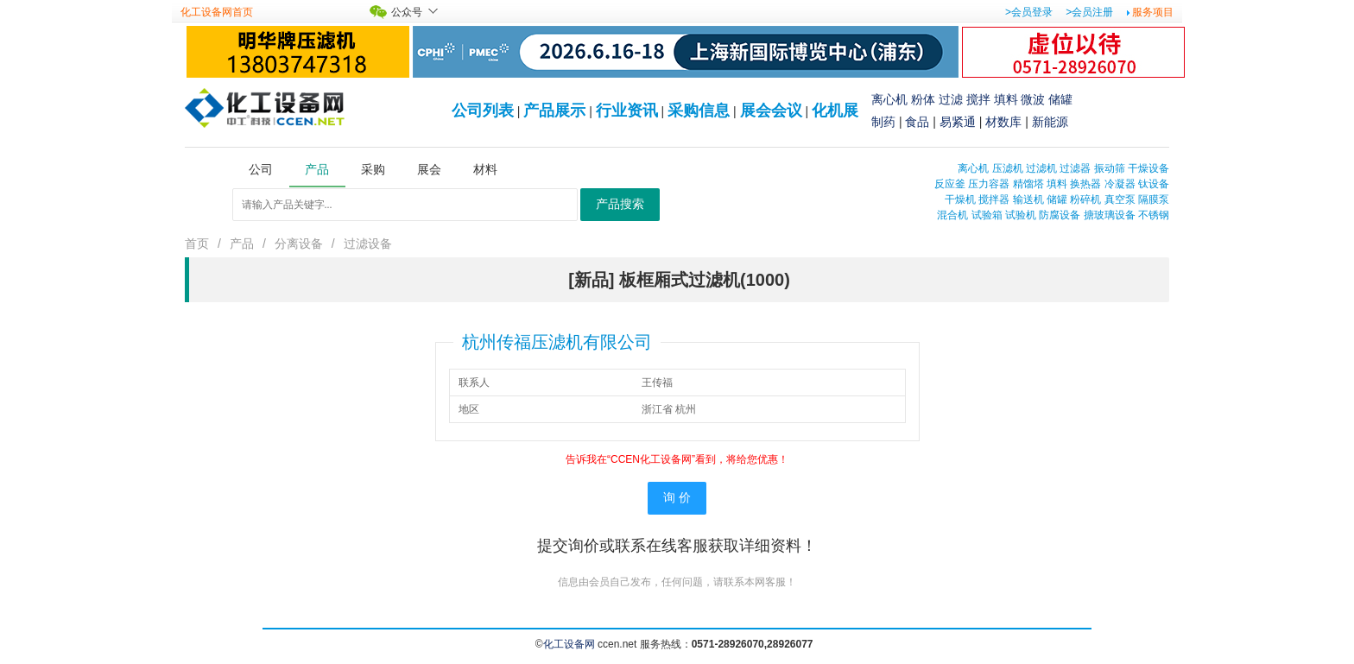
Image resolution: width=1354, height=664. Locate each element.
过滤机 (1041, 168)
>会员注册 (1089, 12)
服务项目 (1153, 12)
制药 (883, 122)
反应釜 (949, 184)
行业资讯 (627, 110)
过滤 (951, 99)
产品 (242, 243)
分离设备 (299, 243)
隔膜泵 (1153, 199)
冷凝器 (1120, 184)
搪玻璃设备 (1110, 215)
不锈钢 (1153, 215)
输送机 (1028, 199)
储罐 (1060, 99)
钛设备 (1153, 184)
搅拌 (978, 99)
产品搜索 (620, 204)
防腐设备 (1059, 215)
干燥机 (960, 199)
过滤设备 (368, 243)
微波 (1033, 99)
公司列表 (483, 110)
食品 (917, 122)
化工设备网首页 (216, 12)
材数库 (1003, 122)
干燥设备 (1148, 168)
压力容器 (988, 184)
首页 (197, 243)
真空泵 (1120, 199)
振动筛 (1109, 168)
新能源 (1050, 122)
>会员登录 (1029, 12)
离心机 (889, 99)
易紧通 (958, 122)
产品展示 (554, 110)
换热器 (1085, 184)
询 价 (677, 497)
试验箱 (987, 215)
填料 (1006, 99)
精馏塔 (1028, 184)
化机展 (835, 110)
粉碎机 (1085, 199)
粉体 (923, 99)
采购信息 (699, 110)
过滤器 (1075, 168)
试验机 (1020, 215)
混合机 (952, 215)
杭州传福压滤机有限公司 (557, 341)
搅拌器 (993, 199)
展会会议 (771, 110)
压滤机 (1007, 168)
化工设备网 (569, 644)
